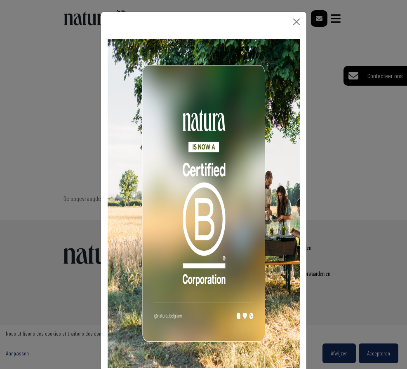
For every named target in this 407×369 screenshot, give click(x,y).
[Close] (296, 21)
